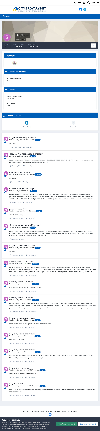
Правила (22, 424)
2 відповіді (30, 218)
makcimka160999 (28, 370)
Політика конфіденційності (42, 411)
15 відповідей (30, 377)
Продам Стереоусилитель (19, 368)
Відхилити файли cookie (88, 424)
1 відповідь (27, 147)
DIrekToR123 (27, 211)
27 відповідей (31, 275)
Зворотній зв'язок (60, 411)
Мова (26, 411)
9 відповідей (30, 395)
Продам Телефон (16, 384)
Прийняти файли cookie (66, 424)
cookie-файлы (39, 424)
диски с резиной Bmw (17, 209)
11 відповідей (31, 255)
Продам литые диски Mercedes (24, 225)
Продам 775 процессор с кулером (22, 138)
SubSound (12, 140)
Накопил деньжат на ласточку (21, 262)
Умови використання (43, 422)
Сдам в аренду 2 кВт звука (19, 172)
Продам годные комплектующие (22, 246)
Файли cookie (72, 411)
